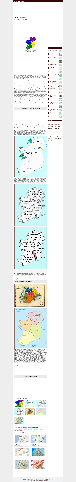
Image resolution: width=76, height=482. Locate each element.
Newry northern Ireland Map (19, 457)
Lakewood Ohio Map (53, 53)
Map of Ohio (50, 136)
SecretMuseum (19, 1)
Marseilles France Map (53, 71)
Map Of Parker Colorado (53, 50)
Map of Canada (57, 124)
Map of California (50, 124)
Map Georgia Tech (53, 88)
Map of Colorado (50, 126)
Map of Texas (50, 140)
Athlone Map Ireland (34, 444)
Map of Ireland (17, 445)
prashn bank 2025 (45, 480)
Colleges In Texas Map (53, 60)
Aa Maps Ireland (17, 444)
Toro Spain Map (52, 67)
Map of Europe (50, 128)
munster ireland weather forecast (39, 429)
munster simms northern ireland (18, 430)
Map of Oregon (57, 136)
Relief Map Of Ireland (34, 457)
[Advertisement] (38, 10)
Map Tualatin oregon (53, 98)
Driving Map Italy (52, 112)
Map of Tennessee (58, 138)
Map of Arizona (57, 122)
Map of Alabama (50, 122)
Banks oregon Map (53, 57)
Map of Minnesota (51, 133)
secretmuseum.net (17, 273)
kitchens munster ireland (19, 429)
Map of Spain (50, 138)
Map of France (57, 128)
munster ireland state (32, 429)
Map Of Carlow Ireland (53, 64)
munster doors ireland (26, 429)
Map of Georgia (50, 130)
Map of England (57, 126)
